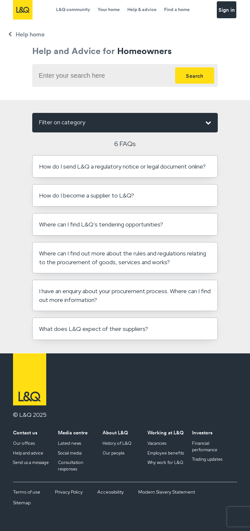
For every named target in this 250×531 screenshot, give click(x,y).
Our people (114, 453)
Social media (70, 453)
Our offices (24, 443)
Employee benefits (165, 453)
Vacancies (156, 443)
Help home (30, 34)
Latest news (69, 443)
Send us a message (31, 462)
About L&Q (115, 432)
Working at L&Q (165, 432)
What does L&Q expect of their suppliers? (93, 329)
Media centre (73, 432)
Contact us (25, 432)
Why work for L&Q (165, 462)
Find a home (177, 9)
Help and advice (28, 453)
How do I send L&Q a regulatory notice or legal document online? (122, 166)
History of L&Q (117, 443)
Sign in (226, 10)
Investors (202, 432)
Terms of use (26, 492)
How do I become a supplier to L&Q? (86, 195)
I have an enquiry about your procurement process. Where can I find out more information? (125, 295)
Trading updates (207, 459)
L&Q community (73, 9)
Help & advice (142, 9)
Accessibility (110, 492)
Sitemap (22, 503)
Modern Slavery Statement (166, 492)
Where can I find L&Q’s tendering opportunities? (101, 224)
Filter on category (125, 123)
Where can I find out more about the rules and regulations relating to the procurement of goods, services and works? (122, 258)
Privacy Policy (69, 492)
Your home (109, 9)
